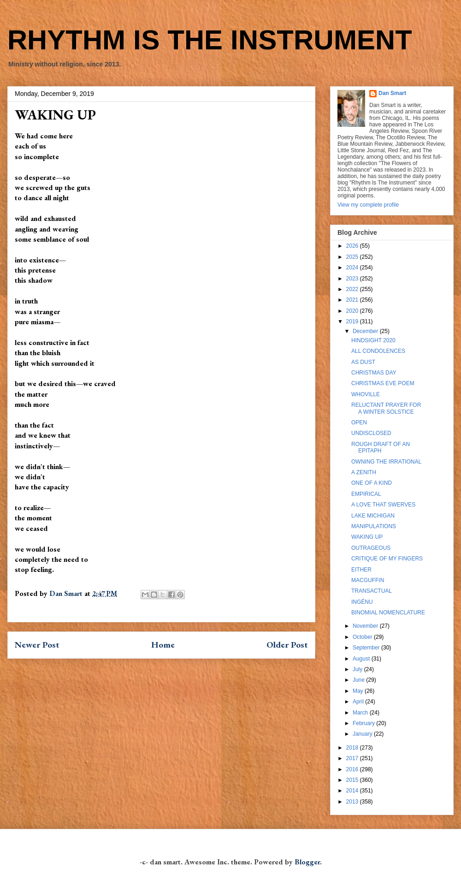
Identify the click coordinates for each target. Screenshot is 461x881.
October (363, 637)
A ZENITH (363, 472)
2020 (353, 311)
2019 (353, 321)
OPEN (359, 422)
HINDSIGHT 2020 (373, 340)
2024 (353, 267)
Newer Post (37, 644)
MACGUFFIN (367, 580)
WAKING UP (367, 537)
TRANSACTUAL (371, 591)
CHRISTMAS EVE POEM (382, 383)
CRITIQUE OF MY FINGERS (387, 558)
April (359, 701)
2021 (353, 300)
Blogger (307, 862)
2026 (353, 246)
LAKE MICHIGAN (373, 515)
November (366, 626)
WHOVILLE (365, 394)
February (364, 723)
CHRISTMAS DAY (373, 372)
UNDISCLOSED (371, 433)
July (358, 669)
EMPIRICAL (366, 494)
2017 (353, 758)
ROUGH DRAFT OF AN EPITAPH (380, 447)
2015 (353, 780)
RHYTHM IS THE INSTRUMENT (209, 39)
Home (163, 644)
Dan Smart (392, 93)
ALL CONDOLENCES (378, 351)
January (363, 734)
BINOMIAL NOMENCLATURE (388, 612)
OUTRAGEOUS (370, 548)
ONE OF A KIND (371, 483)
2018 (353, 747)
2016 (353, 769)
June (359, 680)
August (362, 658)
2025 (353, 257)
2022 (353, 289)
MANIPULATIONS (373, 526)
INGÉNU (362, 602)
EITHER (361, 569)
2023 (353, 278)
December (366, 331)
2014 (353, 790)
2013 (353, 801)
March (361, 712)
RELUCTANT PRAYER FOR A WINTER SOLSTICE (386, 408)
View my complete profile (368, 205)
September (367, 647)
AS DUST (363, 362)
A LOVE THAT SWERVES (383, 504)
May (359, 691)
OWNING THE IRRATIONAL (386, 461)
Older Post (287, 644)
